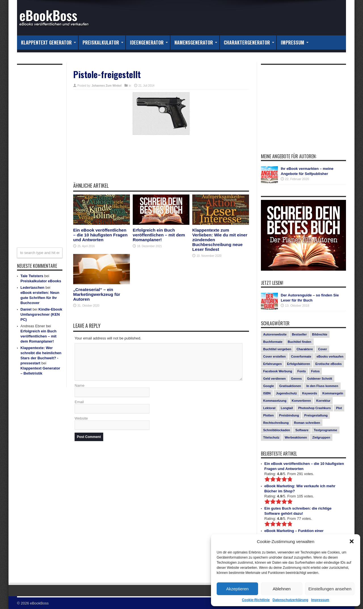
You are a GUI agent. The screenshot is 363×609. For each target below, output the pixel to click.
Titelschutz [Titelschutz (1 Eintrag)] (271, 437)
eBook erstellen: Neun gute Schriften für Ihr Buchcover (39, 297)
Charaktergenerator (249, 42)
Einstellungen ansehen (329, 588)
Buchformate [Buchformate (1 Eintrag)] (272, 341)
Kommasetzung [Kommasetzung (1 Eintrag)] (274, 400)
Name (80, 385)
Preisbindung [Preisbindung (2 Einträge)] (289, 415)
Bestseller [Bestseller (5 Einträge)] (299, 334)
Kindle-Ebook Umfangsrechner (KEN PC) (41, 314)
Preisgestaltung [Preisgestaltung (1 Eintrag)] (316, 415)
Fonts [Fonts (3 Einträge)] (301, 371)
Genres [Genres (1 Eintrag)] (296, 378)
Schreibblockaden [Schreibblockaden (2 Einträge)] (276, 430)
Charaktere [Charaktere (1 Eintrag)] (305, 349)
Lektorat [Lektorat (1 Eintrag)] (269, 408)
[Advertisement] (161, 162)
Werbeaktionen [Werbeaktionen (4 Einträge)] (296, 437)
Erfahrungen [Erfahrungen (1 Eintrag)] (272, 364)
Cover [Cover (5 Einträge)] (322, 349)
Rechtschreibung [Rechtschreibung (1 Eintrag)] (276, 422)
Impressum (320, 600)
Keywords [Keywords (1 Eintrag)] (309, 393)
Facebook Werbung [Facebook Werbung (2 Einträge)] (277, 371)
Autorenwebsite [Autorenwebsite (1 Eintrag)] (275, 334)
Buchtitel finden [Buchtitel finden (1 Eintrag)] (299, 341)
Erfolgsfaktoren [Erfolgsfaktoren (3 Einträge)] (298, 364)
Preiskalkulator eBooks (40, 281)
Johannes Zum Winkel (106, 85)
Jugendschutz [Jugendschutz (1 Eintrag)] (286, 393)
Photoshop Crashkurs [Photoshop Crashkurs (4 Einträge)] (314, 408)
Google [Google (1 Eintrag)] (268, 386)
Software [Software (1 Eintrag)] (301, 430)
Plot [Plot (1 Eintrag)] (339, 408)
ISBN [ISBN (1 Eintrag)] (267, 393)
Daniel (25, 309)
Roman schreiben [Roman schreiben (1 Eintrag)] (307, 422)
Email (79, 402)
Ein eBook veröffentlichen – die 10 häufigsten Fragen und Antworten (100, 235)
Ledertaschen (32, 287)
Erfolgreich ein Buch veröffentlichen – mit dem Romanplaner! (159, 235)
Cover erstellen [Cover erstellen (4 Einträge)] (274, 356)
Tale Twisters (31, 276)
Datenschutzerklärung (290, 600)
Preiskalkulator (103, 42)
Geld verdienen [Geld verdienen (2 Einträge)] (274, 378)
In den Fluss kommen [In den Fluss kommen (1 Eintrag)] (322, 386)
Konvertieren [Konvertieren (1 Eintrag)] (301, 400)
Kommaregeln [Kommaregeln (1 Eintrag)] (332, 393)
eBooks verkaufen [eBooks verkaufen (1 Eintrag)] (329, 356)
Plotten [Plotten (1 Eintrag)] (268, 415)
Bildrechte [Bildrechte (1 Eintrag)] (319, 334)
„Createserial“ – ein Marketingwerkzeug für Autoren (96, 294)
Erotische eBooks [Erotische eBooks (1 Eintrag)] (328, 364)
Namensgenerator (195, 42)
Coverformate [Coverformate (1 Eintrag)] (301, 356)
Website (81, 418)
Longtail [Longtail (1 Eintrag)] (287, 408)
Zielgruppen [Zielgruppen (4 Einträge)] (321, 437)
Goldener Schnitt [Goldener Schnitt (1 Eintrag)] (319, 378)
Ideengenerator (149, 42)
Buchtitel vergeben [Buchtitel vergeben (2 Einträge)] (277, 349)
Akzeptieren (237, 588)
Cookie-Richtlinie (256, 600)
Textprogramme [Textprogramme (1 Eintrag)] (325, 430)
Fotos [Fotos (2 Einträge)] (315, 371)
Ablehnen (281, 588)
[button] (351, 541)
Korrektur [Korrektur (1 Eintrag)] (323, 400)
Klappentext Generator (48, 42)
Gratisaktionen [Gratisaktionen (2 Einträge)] (290, 386)
